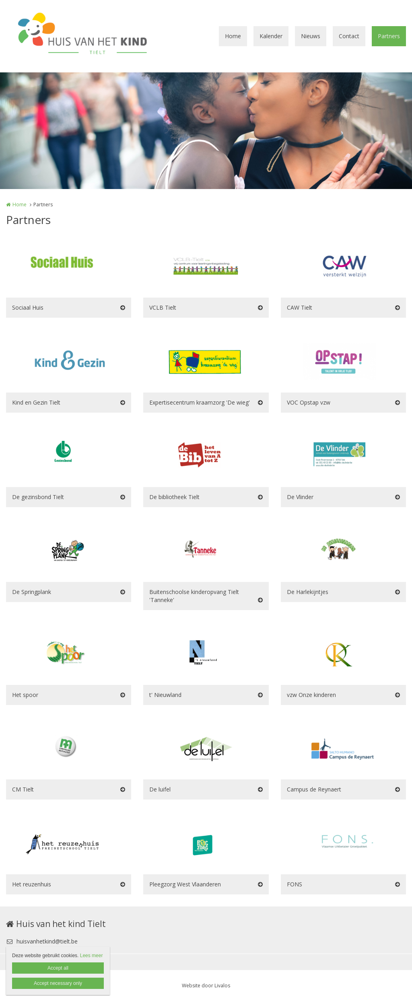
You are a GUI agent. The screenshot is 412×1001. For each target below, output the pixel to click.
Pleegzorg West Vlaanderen (185, 884)
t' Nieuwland (165, 695)
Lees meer (91, 955)
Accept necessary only (58, 983)
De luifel (160, 789)
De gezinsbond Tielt (38, 497)
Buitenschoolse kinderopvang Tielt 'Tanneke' (194, 596)
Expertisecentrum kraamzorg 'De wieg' (199, 402)
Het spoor (25, 695)
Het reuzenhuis (31, 884)
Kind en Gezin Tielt (36, 402)
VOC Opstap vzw (308, 402)
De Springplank (31, 592)
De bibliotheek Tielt (174, 497)
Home (233, 36)
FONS (294, 884)
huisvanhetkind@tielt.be (42, 941)
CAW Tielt (299, 307)
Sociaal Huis (27, 307)
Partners (389, 36)
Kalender (271, 36)
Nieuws (310, 36)
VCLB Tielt (162, 307)
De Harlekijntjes (307, 592)
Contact (349, 36)
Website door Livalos (206, 985)
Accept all (57, 968)
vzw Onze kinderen (311, 695)
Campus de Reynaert (314, 789)
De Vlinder (300, 497)
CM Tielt (23, 789)
